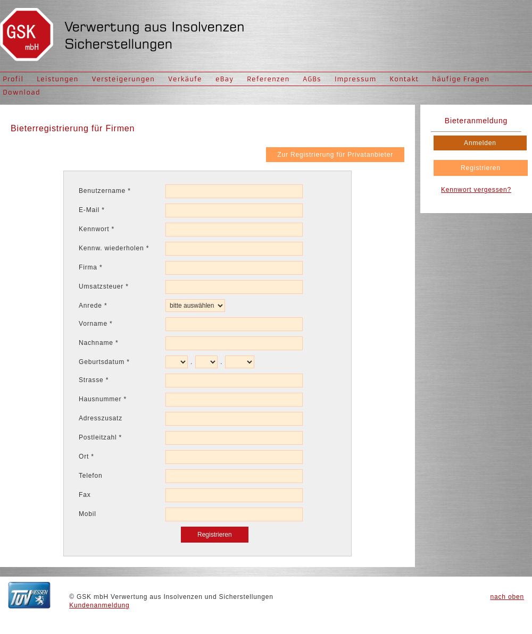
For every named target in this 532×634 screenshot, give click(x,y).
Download (21, 92)
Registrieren (481, 168)
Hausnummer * (103, 399)
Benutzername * (105, 191)
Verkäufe (185, 79)
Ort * (86, 456)
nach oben (507, 597)
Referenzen (268, 79)
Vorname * (96, 323)
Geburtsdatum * (104, 362)
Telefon (91, 475)
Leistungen (57, 79)
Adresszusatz (100, 418)
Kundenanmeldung (99, 605)
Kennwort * (96, 229)
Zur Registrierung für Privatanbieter (335, 154)
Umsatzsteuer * (104, 286)
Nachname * (98, 342)
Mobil (87, 514)
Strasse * (94, 380)
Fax (85, 494)
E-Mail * (92, 210)
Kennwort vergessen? (476, 189)
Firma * (91, 267)
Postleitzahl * (100, 437)
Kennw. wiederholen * (114, 248)
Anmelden (480, 143)
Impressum (356, 79)
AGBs (312, 79)
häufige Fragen (460, 79)
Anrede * (93, 305)
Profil (13, 79)
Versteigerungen (123, 79)
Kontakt (404, 79)
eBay (224, 79)
